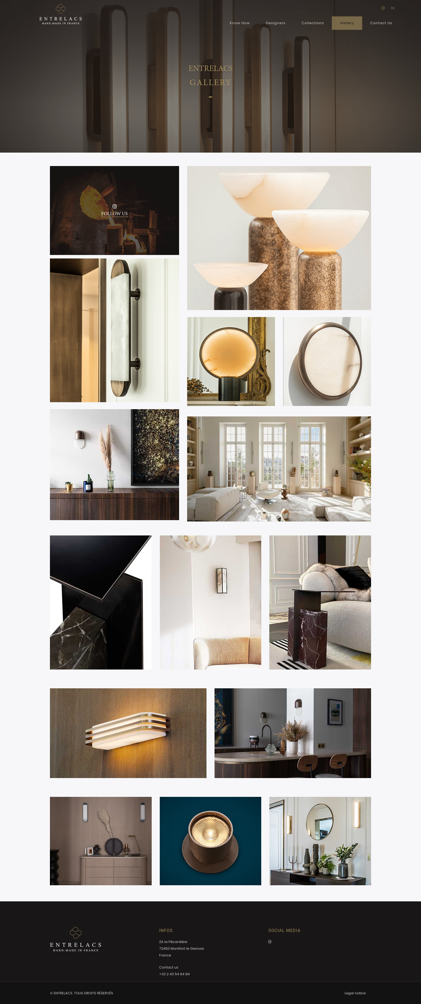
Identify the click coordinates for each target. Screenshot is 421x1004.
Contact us (168, 967)
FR (392, 8)
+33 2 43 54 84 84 (174, 974)
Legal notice (354, 993)
